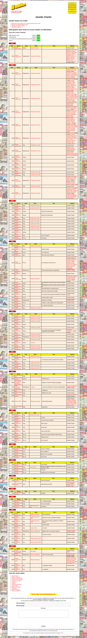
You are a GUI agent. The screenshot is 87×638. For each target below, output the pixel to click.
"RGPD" (62, 634)
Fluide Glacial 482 (18, 334)
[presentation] (43, 623)
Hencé (73, 143)
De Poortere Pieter (71, 121)
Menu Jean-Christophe (70, 267)
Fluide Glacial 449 (18, 172)
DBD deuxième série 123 (17, 387)
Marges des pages (35, 278)
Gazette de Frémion (36, 56)
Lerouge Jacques (71, 77)
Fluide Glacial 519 (18, 434)
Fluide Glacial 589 (18, 525)
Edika (74, 401)
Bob (72, 104)
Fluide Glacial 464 (18, 246)
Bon (73, 153)
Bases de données (72, 5)
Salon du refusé (35, 48)
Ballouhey (69, 51)
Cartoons (33, 342)
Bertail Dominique (72, 189)
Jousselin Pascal (73, 96)
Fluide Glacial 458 (18, 226)
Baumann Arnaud (71, 271)
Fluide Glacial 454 (18, 208)
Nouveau (72, 3)
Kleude (72, 80)
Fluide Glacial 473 (18, 303)
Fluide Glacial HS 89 (18, 440)
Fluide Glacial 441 (18, 85)
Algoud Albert (70, 115)
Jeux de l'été (33, 467)
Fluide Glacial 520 (18, 437)
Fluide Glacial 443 (18, 112)
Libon (68, 483)
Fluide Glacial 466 (18, 255)
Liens (72, 10)
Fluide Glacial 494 (18, 365)
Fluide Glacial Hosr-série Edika (18, 551)
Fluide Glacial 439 (18, 56)
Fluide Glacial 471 (18, 300)
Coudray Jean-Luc (71, 61)
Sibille (71, 152)
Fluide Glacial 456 (18, 221)
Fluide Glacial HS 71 (17, 294)
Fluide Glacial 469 (18, 288)
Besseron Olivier (71, 87)
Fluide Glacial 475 (18, 308)
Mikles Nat (69, 99)
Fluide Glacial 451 (18, 186)
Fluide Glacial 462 (18, 238)
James (68, 294)
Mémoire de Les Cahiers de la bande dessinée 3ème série (26, 23)
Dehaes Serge (70, 75)
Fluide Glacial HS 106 (18, 501)
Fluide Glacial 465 (18, 252)
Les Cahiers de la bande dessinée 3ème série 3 (18, 382)
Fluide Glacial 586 (18, 514)
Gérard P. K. (74, 56)
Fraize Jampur (70, 89)
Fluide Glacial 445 (18, 138)
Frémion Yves (70, 50)
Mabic (68, 57)
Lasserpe (72, 76)
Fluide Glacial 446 (18, 145)
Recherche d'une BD (72, 6)
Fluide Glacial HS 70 (17, 273)
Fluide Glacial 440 (18, 73)
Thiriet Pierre (70, 138)
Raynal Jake (74, 98)
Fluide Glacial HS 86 (18, 423)
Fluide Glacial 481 (18, 327)
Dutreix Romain (71, 263)
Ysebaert (73, 53)
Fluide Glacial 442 (18, 98)
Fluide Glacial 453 (18, 205)
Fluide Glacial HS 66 (18, 211)
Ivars (72, 59)
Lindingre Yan (70, 126)
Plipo (72, 486)
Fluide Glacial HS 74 (17, 324)
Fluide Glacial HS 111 (17, 517)
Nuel (72, 125)
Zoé (75, 397)
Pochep (73, 277)
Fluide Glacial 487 (18, 348)
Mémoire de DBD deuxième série (20, 24)
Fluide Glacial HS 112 (17, 528)
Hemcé (68, 53)
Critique (33, 387)
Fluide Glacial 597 (18, 554)
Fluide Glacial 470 (18, 297)
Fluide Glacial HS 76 (17, 343)
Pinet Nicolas (74, 154)
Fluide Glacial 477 (18, 318)
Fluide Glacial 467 (18, 270)
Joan (71, 559)
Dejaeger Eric (70, 55)
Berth (68, 95)
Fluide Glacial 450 (18, 175)
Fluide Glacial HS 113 (17, 534)
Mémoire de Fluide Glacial (18, 25)
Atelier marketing (35, 514)
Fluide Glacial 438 (18, 48)
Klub (75, 50)
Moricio (68, 98)
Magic (75, 94)
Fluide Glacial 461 (18, 235)
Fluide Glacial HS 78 (18, 360)
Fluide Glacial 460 (18, 229)
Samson (69, 140)
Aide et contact (72, 12)
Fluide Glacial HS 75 (17, 331)
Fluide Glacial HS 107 (18, 506)
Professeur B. (70, 105)
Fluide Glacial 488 (18, 356)
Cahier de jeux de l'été (17, 579)
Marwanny (73, 85)
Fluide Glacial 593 (18, 531)
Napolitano (69, 82)
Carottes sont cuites (36, 145)
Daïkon (68, 104)
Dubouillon (69, 72)
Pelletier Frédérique (72, 386)
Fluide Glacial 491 (18, 363)
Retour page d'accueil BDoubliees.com (43, 594)
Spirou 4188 (18, 401)
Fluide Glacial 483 (18, 337)
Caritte (68, 56)
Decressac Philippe (71, 101)
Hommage (33, 551)
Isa (75, 258)
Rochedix (69, 300)
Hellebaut (74, 74)
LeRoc (68, 264)
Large (68, 152)
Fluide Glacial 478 (18, 321)
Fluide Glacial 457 (18, 223)
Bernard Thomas (71, 530)
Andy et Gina (34, 528)
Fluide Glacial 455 (18, 218)
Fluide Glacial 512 (18, 415)
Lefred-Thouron (71, 260)
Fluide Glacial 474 (18, 305)
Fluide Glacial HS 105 (18, 493)
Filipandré (73, 137)
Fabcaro (69, 262)
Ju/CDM (69, 277)
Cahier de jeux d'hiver (36, 538)
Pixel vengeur (73, 276)
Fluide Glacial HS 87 (18, 427)
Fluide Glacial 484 (18, 339)
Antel (75, 52)
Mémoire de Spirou (16, 27)
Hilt (73, 300)
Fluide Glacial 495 (18, 368)
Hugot (68, 265)
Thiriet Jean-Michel (71, 257)
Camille (68, 93)
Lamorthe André (71, 482)
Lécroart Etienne (71, 119)
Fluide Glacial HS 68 (18, 232)
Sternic (75, 138)
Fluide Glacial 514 (18, 420)
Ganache (73, 181)
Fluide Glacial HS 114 (17, 560)
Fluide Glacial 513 (18, 417)
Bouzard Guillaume (71, 259)
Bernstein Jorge (70, 100)
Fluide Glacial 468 (18, 278)
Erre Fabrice (74, 264)
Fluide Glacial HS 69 (17, 249)
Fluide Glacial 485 (18, 346)
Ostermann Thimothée (69, 330)
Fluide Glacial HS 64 (18, 157)
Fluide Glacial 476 (18, 316)
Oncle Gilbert (70, 402)
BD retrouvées (72, 8)
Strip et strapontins (35, 531)
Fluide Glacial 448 (18, 151)
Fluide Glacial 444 (18, 125)
